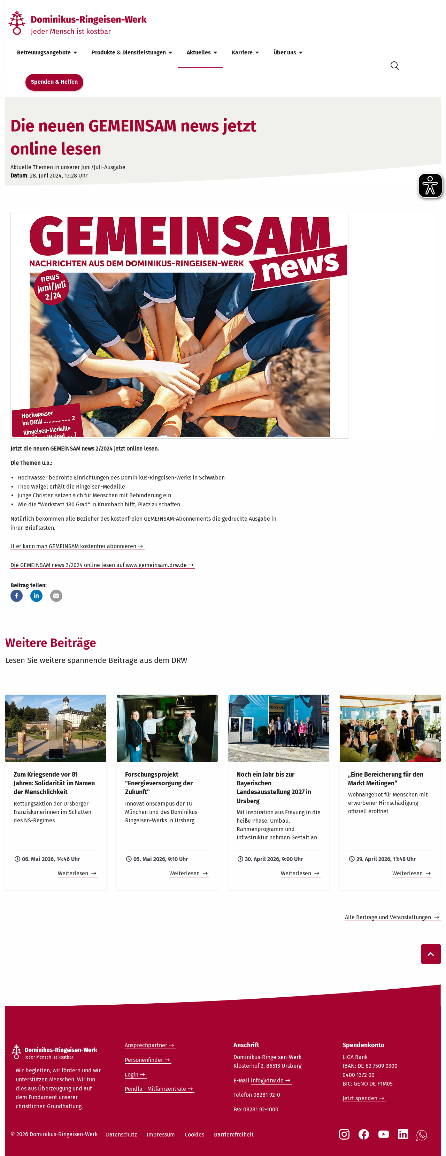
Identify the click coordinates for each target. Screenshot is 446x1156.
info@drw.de (267, 1080)
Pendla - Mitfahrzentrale (155, 1089)
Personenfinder (144, 1060)
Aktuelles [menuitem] (199, 52)
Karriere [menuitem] (242, 52)
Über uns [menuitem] (285, 52)
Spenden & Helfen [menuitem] (54, 81)
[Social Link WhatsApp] (423, 1139)
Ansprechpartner (146, 1045)
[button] (16, 596)
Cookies (194, 1134)
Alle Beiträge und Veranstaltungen (388, 917)
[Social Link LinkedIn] (404, 1138)
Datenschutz (121, 1134)
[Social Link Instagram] (345, 1138)
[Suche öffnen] (394, 64)
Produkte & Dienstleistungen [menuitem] (129, 52)
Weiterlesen (74, 873)
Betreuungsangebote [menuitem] (44, 52)
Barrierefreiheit (234, 1134)
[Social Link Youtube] (385, 1138)
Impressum (161, 1134)
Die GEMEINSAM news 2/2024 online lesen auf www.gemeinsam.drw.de (98, 565)
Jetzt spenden (360, 1098)
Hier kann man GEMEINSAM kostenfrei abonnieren (73, 546)
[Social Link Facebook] (365, 1138)
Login (131, 1074)
